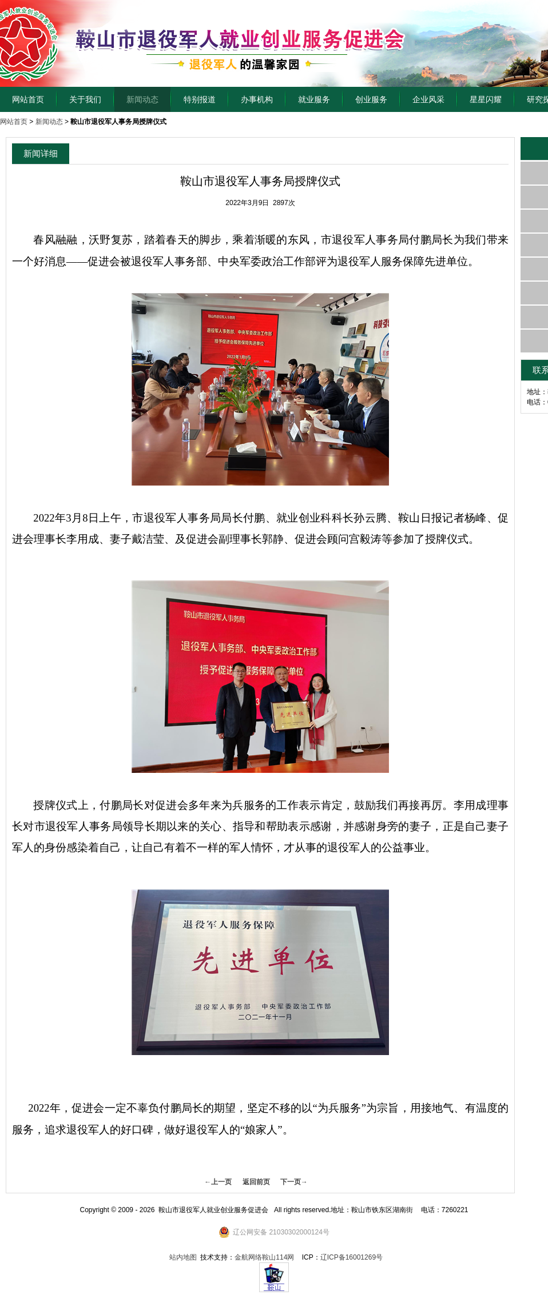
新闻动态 (142, 99)
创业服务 (371, 99)
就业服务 (314, 99)
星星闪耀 (486, 99)
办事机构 (257, 99)
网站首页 (28, 99)
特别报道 (200, 99)
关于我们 (85, 99)
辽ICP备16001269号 (351, 1257)
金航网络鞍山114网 (264, 1257)
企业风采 (428, 99)
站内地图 (183, 1257)
